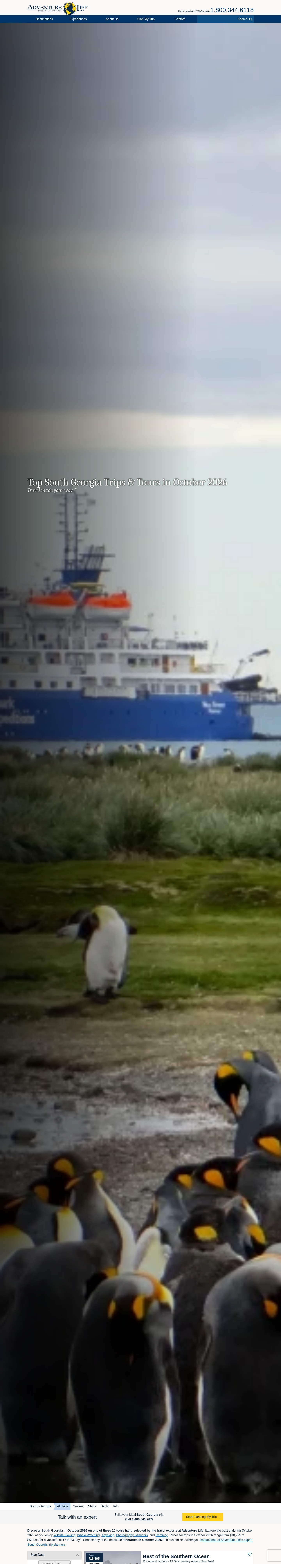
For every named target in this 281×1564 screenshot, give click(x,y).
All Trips (62, 1506)
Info (115, 1506)
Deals (104, 1506)
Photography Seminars (132, 1535)
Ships (92, 1506)
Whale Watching (88, 1535)
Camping (162, 1535)
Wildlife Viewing (64, 1535)
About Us (112, 19)
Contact (179, 19)
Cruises (78, 1506)
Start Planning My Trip (201, 1516)
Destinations (44, 19)
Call (139, 1519)
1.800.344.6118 (232, 9)
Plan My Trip (146, 19)
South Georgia (40, 1506)
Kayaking (107, 1535)
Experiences (78, 19)
